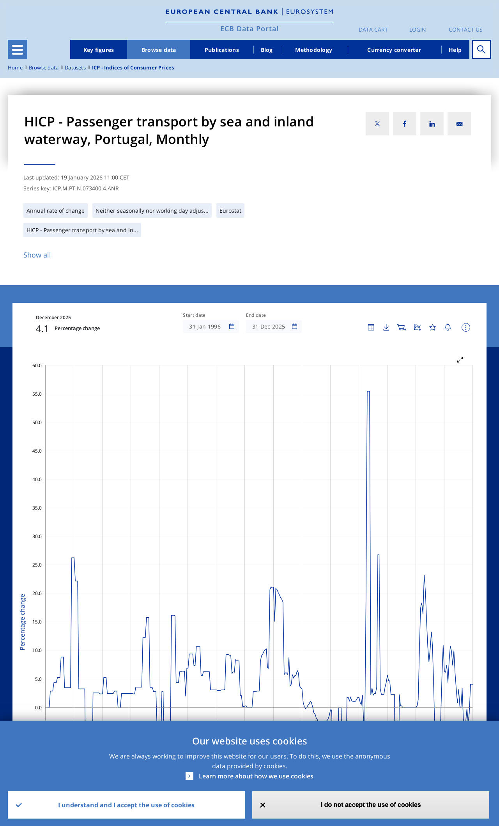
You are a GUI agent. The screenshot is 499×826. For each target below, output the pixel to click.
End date (256, 315)
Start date (194, 315)
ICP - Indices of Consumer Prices (133, 67)
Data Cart (373, 29)
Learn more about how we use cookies (256, 776)
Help (455, 49)
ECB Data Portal (249, 28)
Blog (267, 49)
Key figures (98, 49)
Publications (222, 49)
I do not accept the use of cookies (371, 804)
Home (15, 67)
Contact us (466, 29)
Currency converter (394, 49)
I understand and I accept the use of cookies (126, 805)
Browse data (159, 49)
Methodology (313, 49)
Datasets (75, 67)
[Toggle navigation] (17, 49)
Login (417, 29)
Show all (37, 254)
